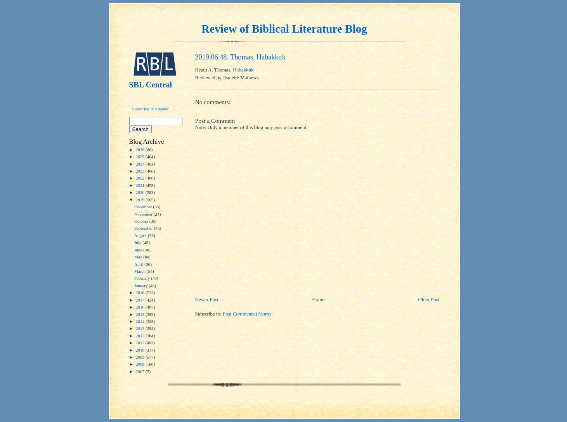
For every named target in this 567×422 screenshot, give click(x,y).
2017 (141, 300)
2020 (141, 192)
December (143, 206)
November (144, 214)
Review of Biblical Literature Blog (284, 29)
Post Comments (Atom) (247, 314)
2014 (141, 321)
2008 (141, 364)
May (138, 257)
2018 (141, 292)
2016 (141, 307)
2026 (141, 149)
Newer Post (206, 299)
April (139, 264)
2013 (141, 328)
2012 (141, 335)
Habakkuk (243, 70)
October (141, 221)
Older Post (428, 299)
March (140, 271)
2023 (141, 171)
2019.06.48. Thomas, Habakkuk (240, 57)
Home (318, 299)
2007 (141, 371)
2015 (141, 314)
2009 (141, 357)
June (138, 250)
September (144, 228)
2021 (141, 185)
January (141, 285)
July (138, 242)
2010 (141, 350)
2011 (141, 342)
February (142, 278)
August (141, 235)
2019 (141, 199)
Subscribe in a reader (150, 108)
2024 (141, 164)
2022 (141, 178)
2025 (141, 156)
